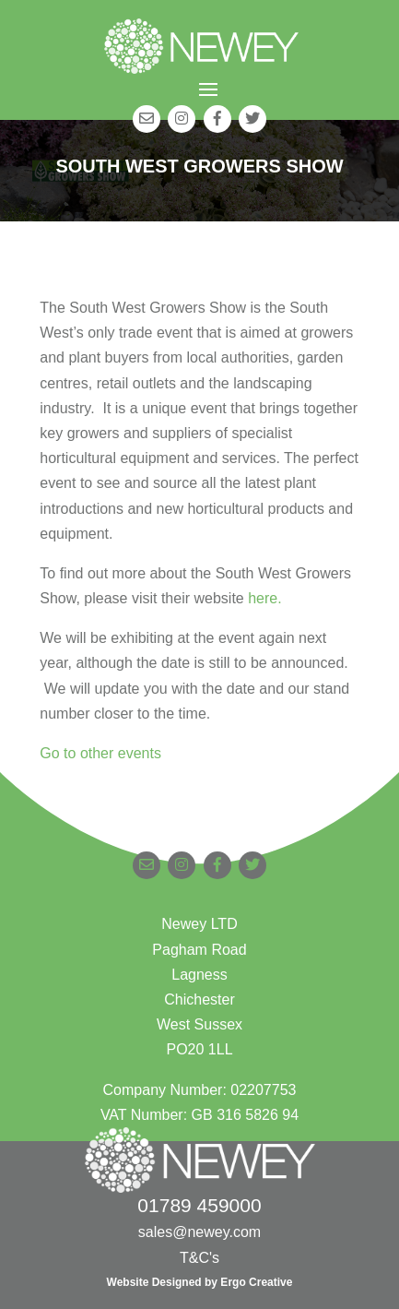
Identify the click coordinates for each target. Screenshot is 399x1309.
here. (264, 598)
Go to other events (100, 753)
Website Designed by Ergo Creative (200, 1282)
